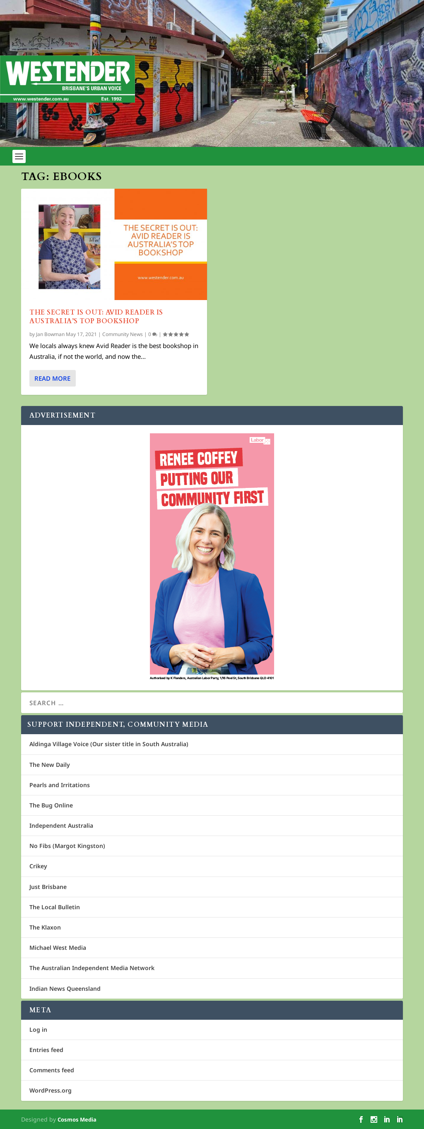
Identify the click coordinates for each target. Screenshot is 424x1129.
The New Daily (49, 765)
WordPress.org (50, 1090)
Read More (52, 378)
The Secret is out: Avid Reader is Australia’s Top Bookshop (96, 317)
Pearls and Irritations (59, 785)
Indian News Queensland (65, 988)
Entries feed (46, 1050)
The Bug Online (51, 805)
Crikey (38, 866)
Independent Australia (61, 825)
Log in (38, 1029)
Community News (122, 334)
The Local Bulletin (54, 907)
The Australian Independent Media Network (91, 968)
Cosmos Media (77, 1119)
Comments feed (51, 1070)
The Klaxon (45, 927)
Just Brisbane (48, 887)
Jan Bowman (50, 334)
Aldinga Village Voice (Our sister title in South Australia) (108, 744)
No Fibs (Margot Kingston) (67, 846)
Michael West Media (57, 947)
